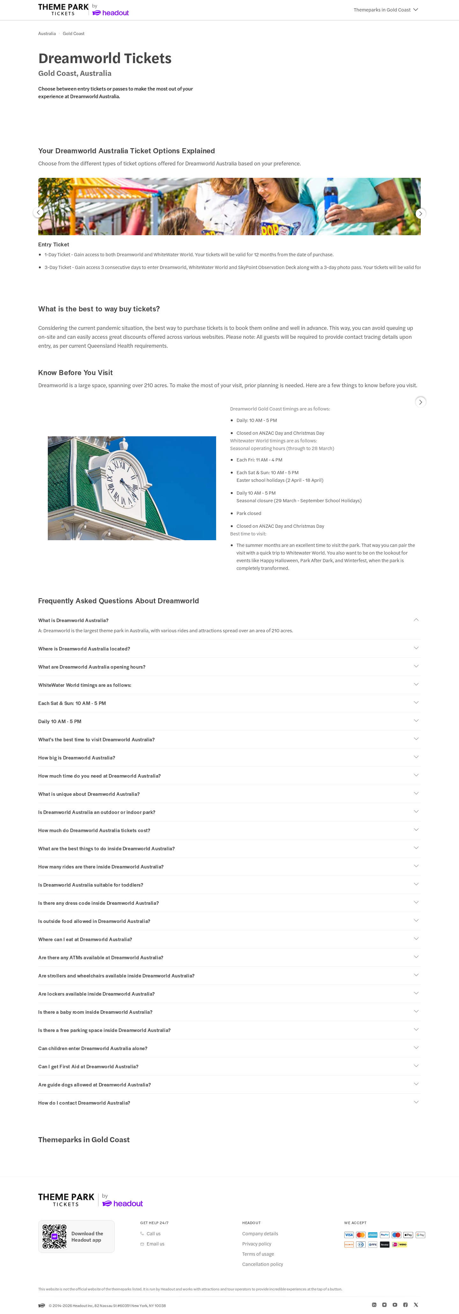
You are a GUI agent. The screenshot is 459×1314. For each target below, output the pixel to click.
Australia (47, 33)
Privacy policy (256, 1243)
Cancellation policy (262, 1264)
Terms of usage (258, 1254)
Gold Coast (73, 33)
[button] (386, 9)
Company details (260, 1233)
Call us (154, 1233)
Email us (155, 1243)
